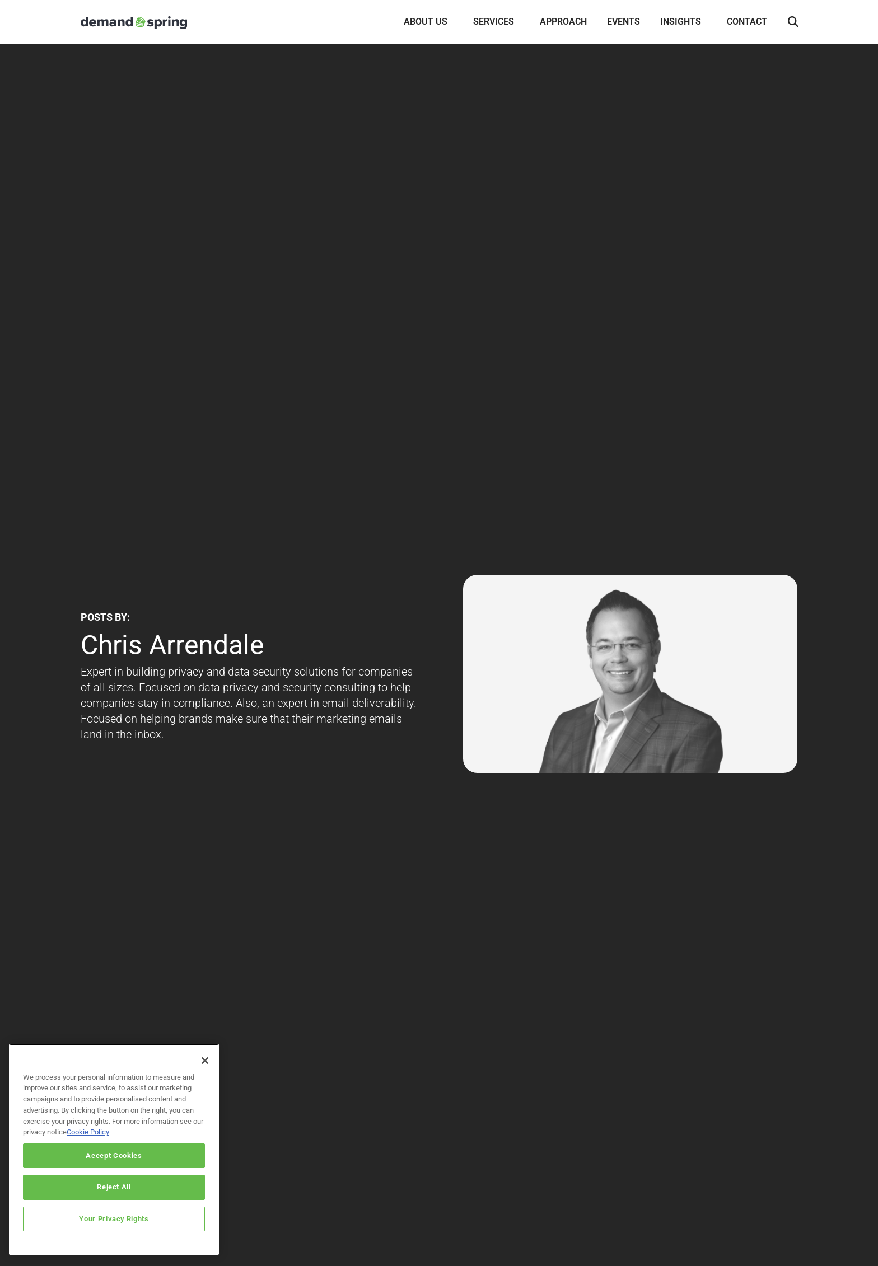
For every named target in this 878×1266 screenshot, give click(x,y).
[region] (114, 1149)
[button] (792, 22)
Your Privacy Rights (113, 1219)
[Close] (205, 1060)
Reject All (114, 1187)
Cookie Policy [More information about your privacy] (88, 1132)
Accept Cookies (114, 1155)
